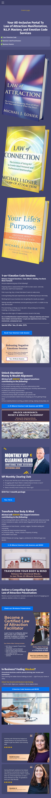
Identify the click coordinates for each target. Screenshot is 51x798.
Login (28, 10)
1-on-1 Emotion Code (9, 37)
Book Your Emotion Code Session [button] (16, 333)
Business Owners (8, 44)
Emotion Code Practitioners (12, 41)
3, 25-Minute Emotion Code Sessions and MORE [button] (25, 406)
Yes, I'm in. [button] (8, 500)
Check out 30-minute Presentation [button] (17, 608)
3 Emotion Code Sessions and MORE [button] (25, 689)
